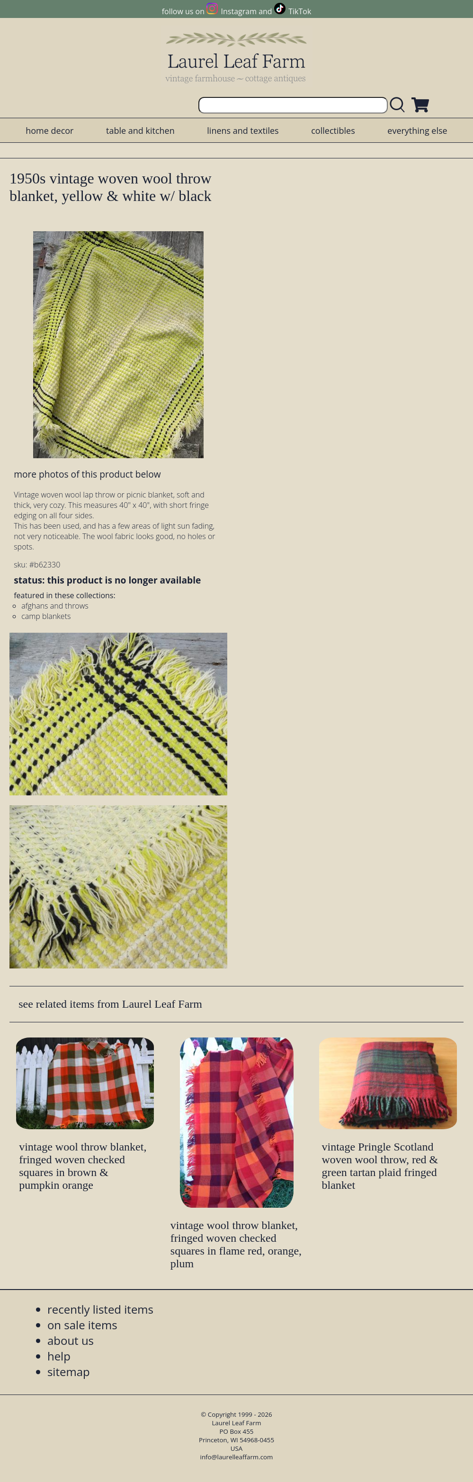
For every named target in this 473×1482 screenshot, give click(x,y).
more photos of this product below (87, 474)
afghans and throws (55, 606)
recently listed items (100, 1309)
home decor (49, 130)
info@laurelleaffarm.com (236, 1457)
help (59, 1356)
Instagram (239, 11)
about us (70, 1340)
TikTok (299, 11)
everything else (417, 130)
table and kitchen (140, 130)
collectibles (333, 130)
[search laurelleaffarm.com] (399, 105)
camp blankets (46, 616)
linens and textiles (242, 130)
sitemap (68, 1371)
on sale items (82, 1325)
